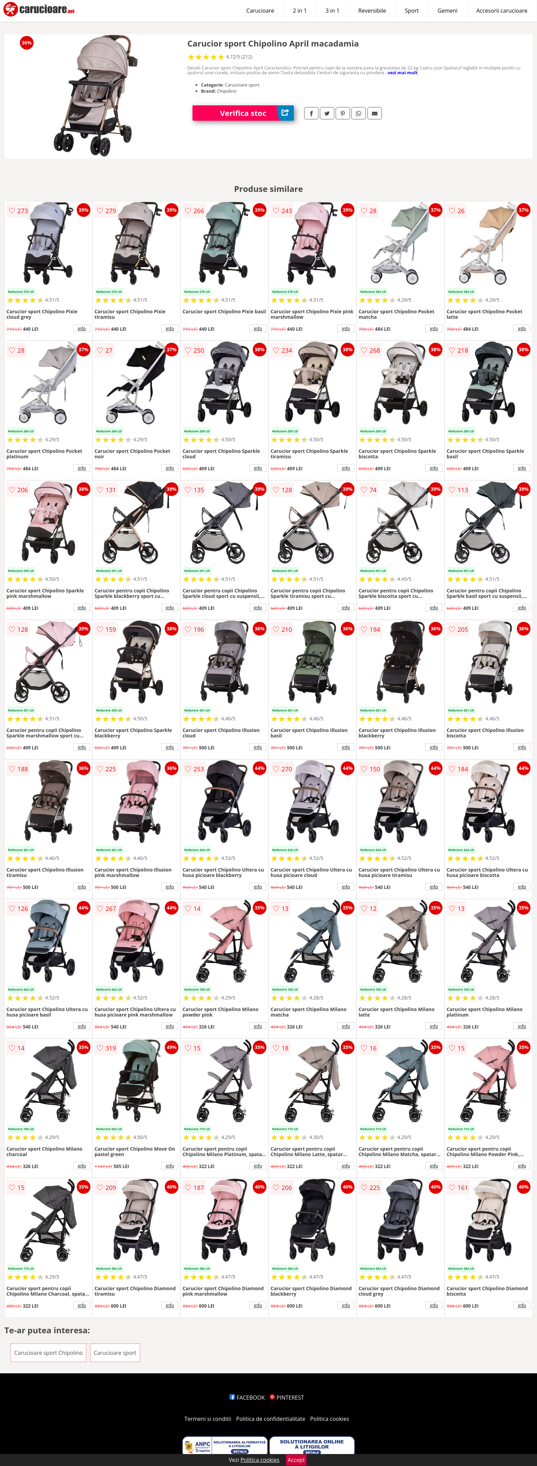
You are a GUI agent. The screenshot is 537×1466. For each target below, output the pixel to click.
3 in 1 (332, 10)
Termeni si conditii (208, 1419)
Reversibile (372, 10)
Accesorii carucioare (501, 10)
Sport (412, 10)
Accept (296, 1460)
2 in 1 (300, 10)
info (82, 328)
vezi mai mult (403, 72)
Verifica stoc (257, 113)
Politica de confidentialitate (270, 1419)
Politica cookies (329, 1419)
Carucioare (260, 10)
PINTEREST (287, 1397)
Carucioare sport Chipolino (48, 1353)
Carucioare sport (115, 1353)
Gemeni (448, 10)
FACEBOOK (247, 1397)
